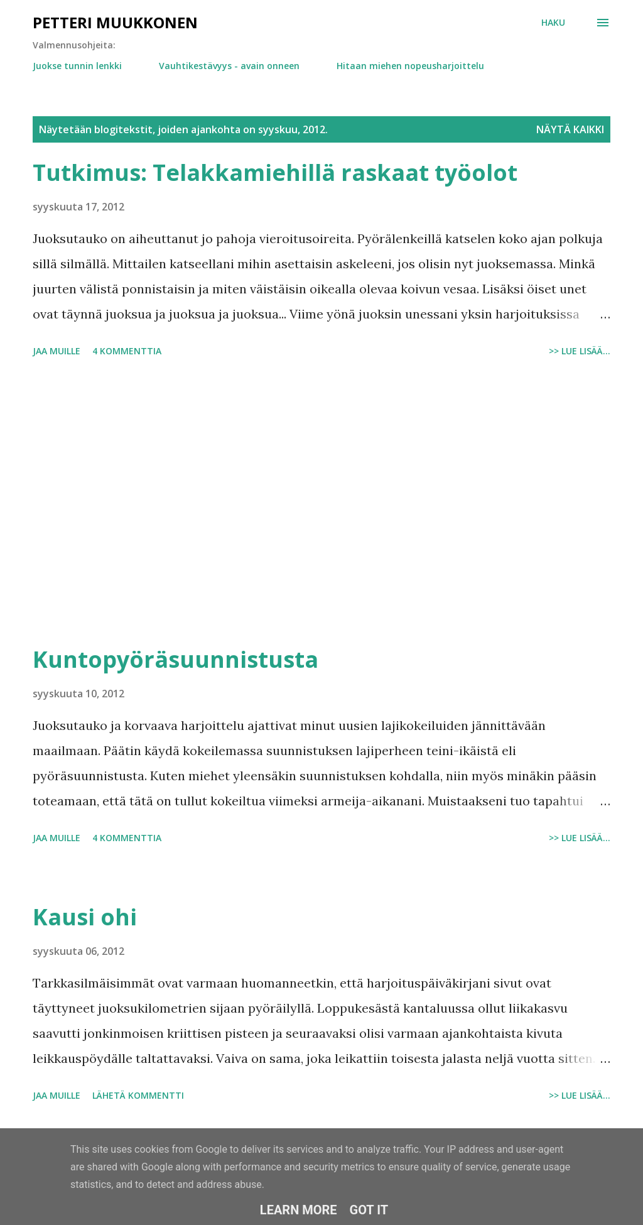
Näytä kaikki (570, 129)
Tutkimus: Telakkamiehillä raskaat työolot (275, 172)
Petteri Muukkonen (115, 22)
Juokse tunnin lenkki (77, 66)
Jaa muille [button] (56, 351)
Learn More (298, 1209)
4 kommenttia (126, 351)
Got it (369, 1209)
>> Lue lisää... (579, 351)
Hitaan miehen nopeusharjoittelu (410, 66)
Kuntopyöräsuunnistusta (175, 659)
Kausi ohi (85, 916)
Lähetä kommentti (138, 1095)
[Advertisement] (321, 503)
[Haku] (553, 22)
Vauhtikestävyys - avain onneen (229, 66)
